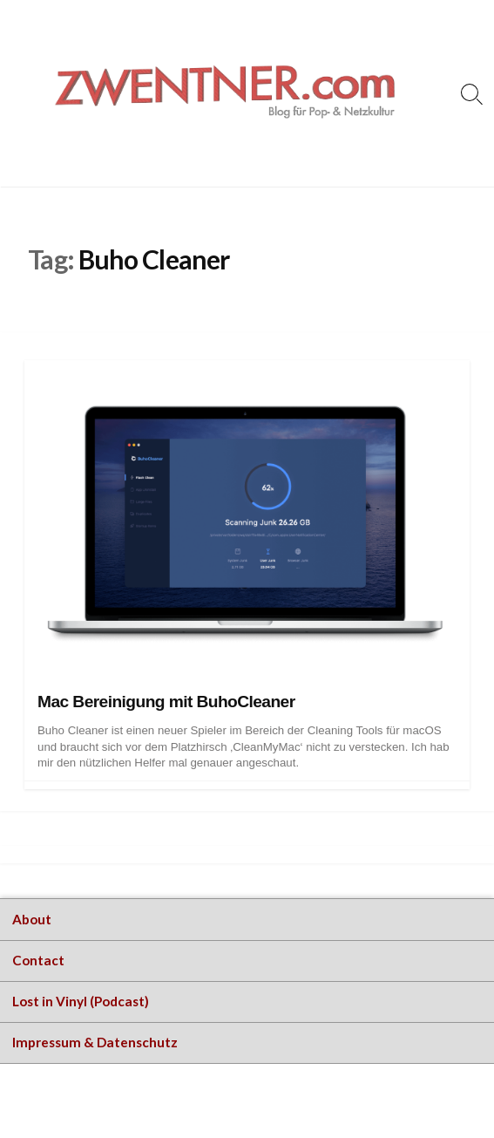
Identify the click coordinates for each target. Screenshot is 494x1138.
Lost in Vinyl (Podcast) (80, 1001)
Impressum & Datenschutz (95, 1042)
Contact (38, 960)
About (31, 919)
